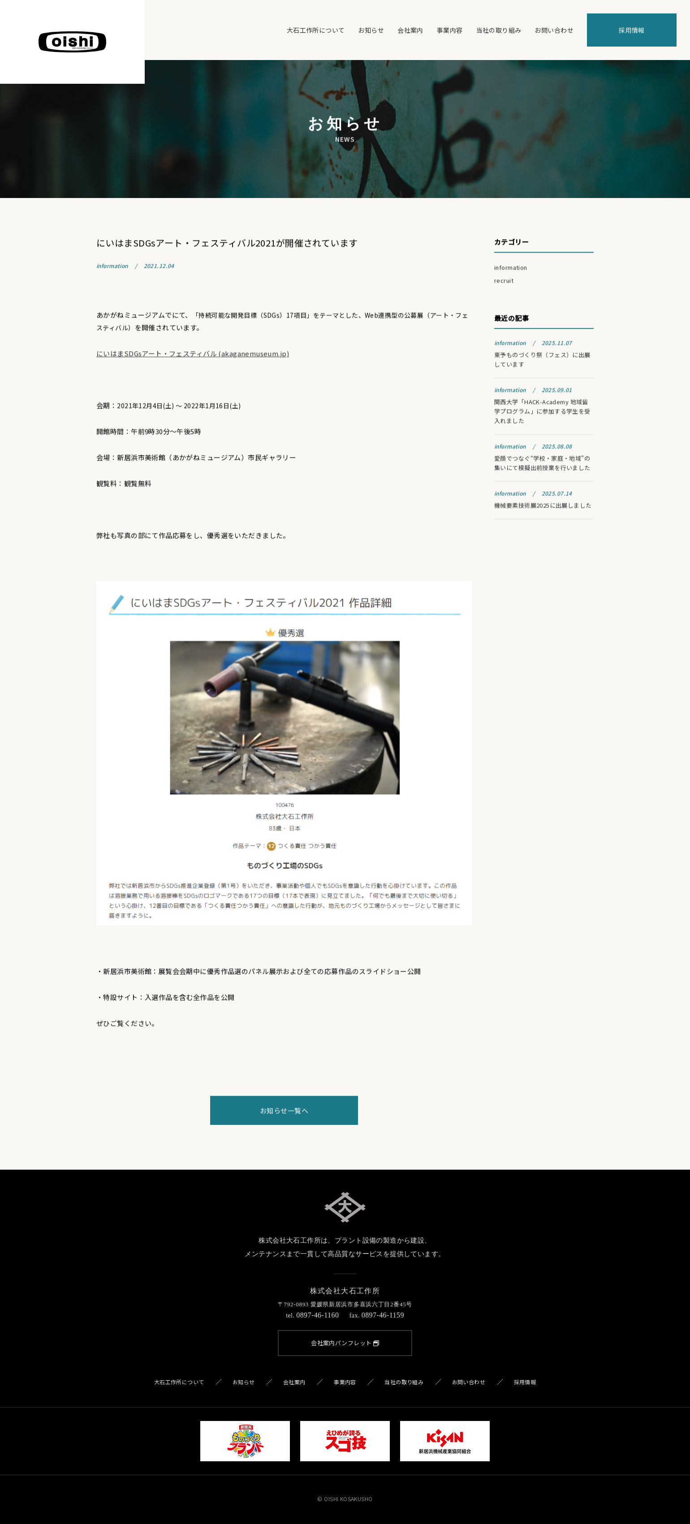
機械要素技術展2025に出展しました (543, 506)
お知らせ (371, 30)
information (510, 268)
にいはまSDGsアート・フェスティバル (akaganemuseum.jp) (192, 354)
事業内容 (450, 30)
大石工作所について (316, 30)
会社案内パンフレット (345, 1343)
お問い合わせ (554, 30)
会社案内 (410, 30)
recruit (503, 281)
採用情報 (632, 30)
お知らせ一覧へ (284, 1111)
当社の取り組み (499, 30)
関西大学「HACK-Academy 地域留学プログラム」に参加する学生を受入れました (542, 412)
